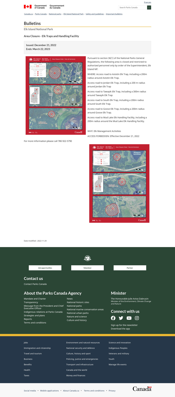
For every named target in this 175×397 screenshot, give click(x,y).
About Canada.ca (71, 390)
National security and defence (80, 348)
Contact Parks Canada (35, 284)
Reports (28, 319)
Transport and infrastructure (79, 364)
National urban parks (78, 312)
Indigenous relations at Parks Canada (43, 311)
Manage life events (118, 364)
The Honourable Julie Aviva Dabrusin (131, 301)
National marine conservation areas (85, 309)
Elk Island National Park (73, 14)
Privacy (112, 390)
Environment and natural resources (83, 342)
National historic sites (78, 302)
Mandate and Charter (35, 298)
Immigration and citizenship (37, 348)
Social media (30, 390)
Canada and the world (76, 370)
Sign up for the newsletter (124, 325)
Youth (111, 359)
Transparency (31, 302)
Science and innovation (120, 342)
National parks (55, 14)
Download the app (120, 328)
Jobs (26, 342)
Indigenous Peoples (118, 348)
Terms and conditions (35, 322)
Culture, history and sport (78, 353)
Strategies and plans (34, 315)
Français (147, 2)
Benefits (28, 364)
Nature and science (77, 316)
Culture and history (77, 320)
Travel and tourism (33, 353)
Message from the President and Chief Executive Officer (44, 307)
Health (27, 370)
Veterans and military (119, 353)
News (70, 298)
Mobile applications (49, 390)
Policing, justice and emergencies (82, 359)
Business (28, 359)
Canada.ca (28, 14)
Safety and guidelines (95, 14)
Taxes (26, 375)
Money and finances (75, 375)
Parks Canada (41, 14)
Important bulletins (114, 14)
